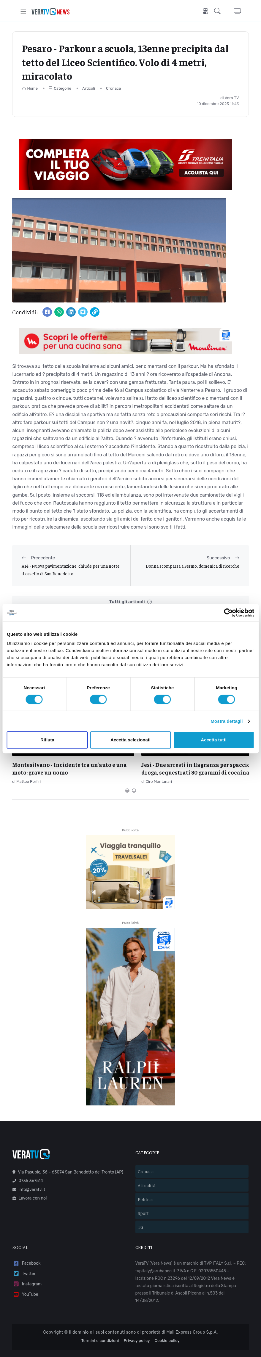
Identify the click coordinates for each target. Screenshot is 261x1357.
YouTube (25, 1278)
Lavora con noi (29, 1181)
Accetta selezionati (130, 739)
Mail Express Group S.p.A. (192, 1316)
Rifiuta (47, 739)
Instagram (27, 1268)
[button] (218, 11)
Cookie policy (167, 1324)
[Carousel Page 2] (134, 774)
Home (30, 88)
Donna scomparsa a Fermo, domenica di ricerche (192, 566)
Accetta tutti (214, 739)
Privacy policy (137, 1324)
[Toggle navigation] (23, 11)
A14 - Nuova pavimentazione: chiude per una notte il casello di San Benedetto (71, 569)
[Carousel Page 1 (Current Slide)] (127, 774)
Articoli (88, 88)
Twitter (23, 1258)
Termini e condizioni (100, 1324)
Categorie (60, 88)
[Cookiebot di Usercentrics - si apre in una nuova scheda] (228, 612)
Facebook (26, 1247)
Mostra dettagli (227, 721)
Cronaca (113, 88)
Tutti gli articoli (130, 602)
